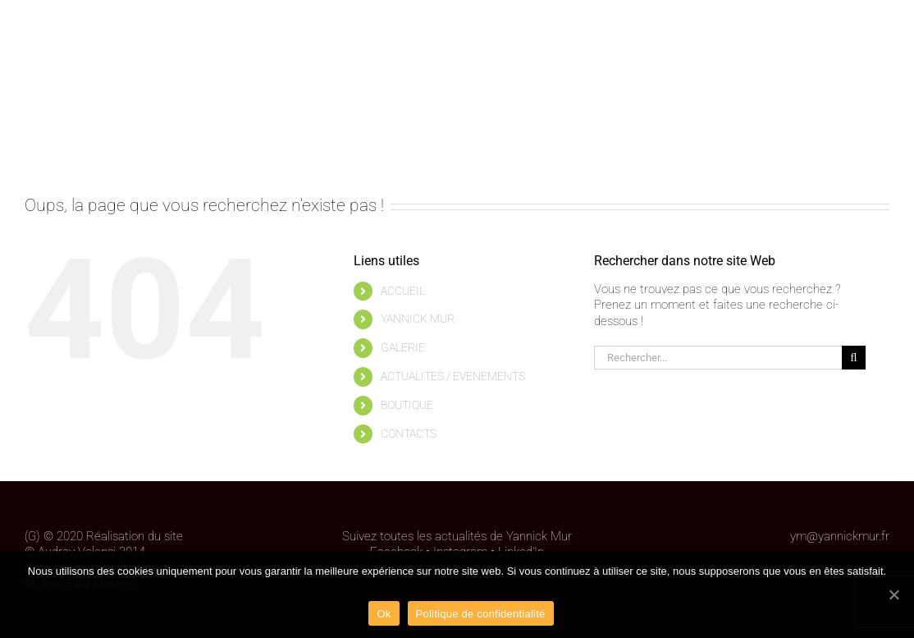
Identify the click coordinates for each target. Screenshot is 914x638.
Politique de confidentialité (457, 587)
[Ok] (893, 594)
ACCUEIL (403, 290)
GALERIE (403, 347)
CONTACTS (408, 433)
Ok (384, 614)
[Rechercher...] (718, 357)
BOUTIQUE (407, 404)
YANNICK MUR (418, 318)
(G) (32, 536)
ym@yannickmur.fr (839, 536)
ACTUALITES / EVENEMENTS (453, 376)
